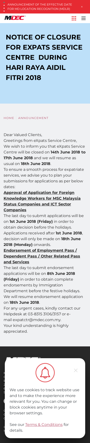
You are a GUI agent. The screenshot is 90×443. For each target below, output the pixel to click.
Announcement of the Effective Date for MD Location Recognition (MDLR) (39, 7)
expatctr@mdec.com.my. (37, 319)
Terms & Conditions (44, 424)
